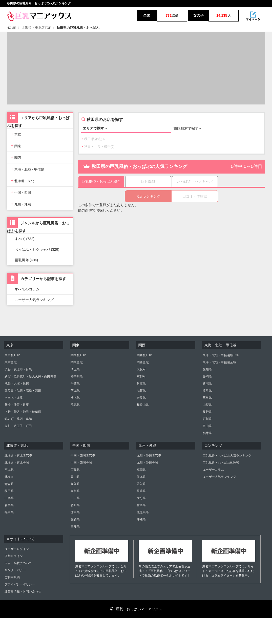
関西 (16, 157)
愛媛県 (75, 519)
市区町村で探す (188, 128)
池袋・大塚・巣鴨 (17, 383)
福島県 (9, 512)
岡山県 (75, 477)
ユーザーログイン (17, 549)
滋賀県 (141, 390)
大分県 (141, 498)
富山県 (207, 426)
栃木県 (75, 397)
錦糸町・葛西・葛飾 (18, 419)
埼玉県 (75, 369)
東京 (16, 134)
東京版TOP (12, 355)
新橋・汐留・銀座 (17, 405)
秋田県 (9, 491)
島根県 (75, 491)
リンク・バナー (15, 570)
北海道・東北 (22, 180)
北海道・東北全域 (17, 462)
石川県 (207, 419)
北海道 (9, 477)
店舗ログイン (14, 556)
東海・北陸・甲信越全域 (219, 362)
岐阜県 (207, 390)
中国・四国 (21, 192)
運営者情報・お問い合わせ (23, 591)
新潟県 (207, 383)
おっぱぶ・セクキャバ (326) (37, 249)
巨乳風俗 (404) (26, 260)
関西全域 (143, 362)
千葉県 (75, 383)
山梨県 (207, 405)
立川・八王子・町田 (18, 426)
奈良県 (141, 397)
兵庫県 (141, 383)
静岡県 (207, 376)
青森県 (9, 484)
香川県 (75, 505)
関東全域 (77, 362)
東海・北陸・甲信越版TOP (221, 355)
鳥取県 (75, 484)
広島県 (75, 470)
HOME (11, 28)
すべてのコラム (27, 289)
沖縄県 (141, 519)
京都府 (141, 376)
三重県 (207, 397)
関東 (16, 145)
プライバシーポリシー (20, 584)
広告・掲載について (18, 563)
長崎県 (141, 491)
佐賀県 (141, 484)
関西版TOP (144, 355)
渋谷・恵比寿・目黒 (18, 369)
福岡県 (141, 470)
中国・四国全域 (81, 462)
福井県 (207, 433)
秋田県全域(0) (93, 139)
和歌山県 (143, 405)
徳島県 (75, 512)
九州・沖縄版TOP (149, 455)
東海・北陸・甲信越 (27, 169)
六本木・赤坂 (14, 397)
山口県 (75, 498)
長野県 (207, 412)
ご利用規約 (12, 577)
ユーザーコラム (213, 470)
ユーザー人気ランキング (34, 300)
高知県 (75, 526)
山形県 (9, 498)
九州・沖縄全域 (147, 462)
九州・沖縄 (21, 203)
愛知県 (207, 369)
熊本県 (141, 477)
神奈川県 (77, 376)
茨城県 (75, 390)
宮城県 (9, 470)
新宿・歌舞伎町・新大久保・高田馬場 (30, 376)
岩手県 (9, 505)
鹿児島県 (143, 512)
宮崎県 (141, 505)
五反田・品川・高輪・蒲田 (23, 390)
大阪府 (141, 369)
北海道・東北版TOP (36, 28)
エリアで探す (95, 128)
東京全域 (11, 362)
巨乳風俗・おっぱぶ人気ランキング (227, 455)
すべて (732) (25, 239)
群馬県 (75, 405)
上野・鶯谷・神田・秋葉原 (23, 412)
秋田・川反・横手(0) (98, 146)
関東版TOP (78, 355)
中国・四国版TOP (83, 455)
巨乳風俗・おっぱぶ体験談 (221, 462)
